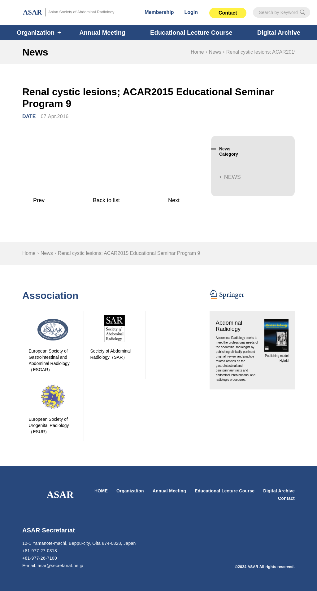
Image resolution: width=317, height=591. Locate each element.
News (215, 52)
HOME (101, 490)
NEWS (231, 177)
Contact (228, 13)
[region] (158, 253)
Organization (39, 32)
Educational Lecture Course (190, 32)
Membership (159, 12)
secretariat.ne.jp (62, 565)
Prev (39, 200)
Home (197, 52)
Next (174, 200)
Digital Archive (279, 490)
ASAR (69, 12)
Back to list (106, 200)
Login (191, 12)
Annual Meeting (104, 32)
